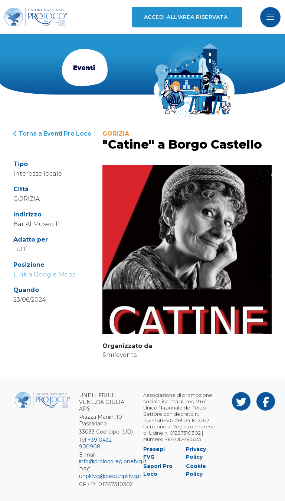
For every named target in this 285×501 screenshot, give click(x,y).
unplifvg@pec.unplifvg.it (110, 476)
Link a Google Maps (44, 274)
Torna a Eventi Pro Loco (52, 133)
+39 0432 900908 (95, 443)
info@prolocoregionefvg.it (113, 461)
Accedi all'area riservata (185, 17)
